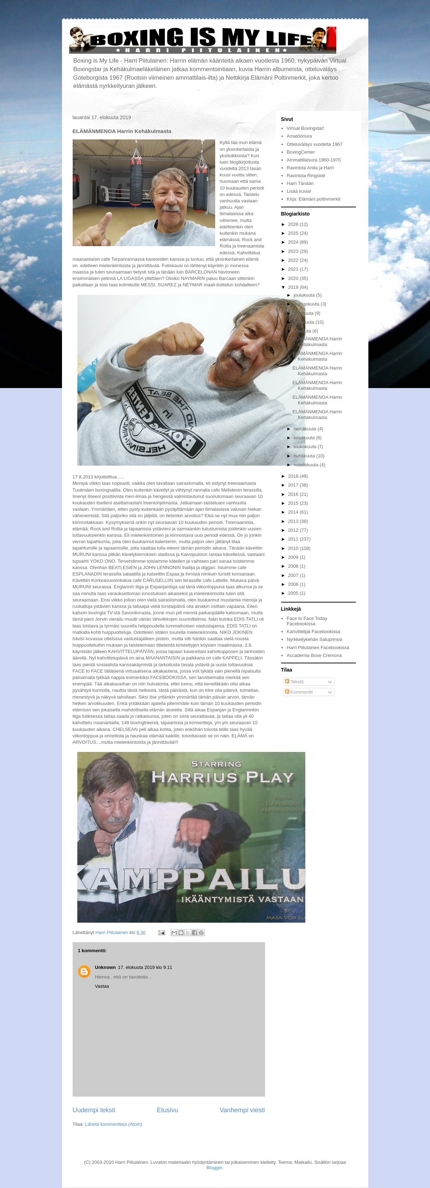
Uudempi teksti (94, 1110)
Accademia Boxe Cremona (314, 655)
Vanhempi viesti (242, 1110)
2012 (294, 530)
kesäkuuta (305, 437)
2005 (294, 593)
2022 (294, 260)
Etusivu (167, 1110)
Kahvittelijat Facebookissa (313, 631)
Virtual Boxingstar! (305, 128)
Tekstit (294, 681)
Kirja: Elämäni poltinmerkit (313, 199)
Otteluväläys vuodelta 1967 (315, 144)
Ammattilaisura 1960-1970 (314, 160)
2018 (294, 476)
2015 (294, 503)
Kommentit (299, 692)
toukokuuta (305, 446)
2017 (294, 485)
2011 (294, 539)
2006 (294, 584)
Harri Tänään (300, 183)
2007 (294, 575)
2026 (294, 224)
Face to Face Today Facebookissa (307, 621)
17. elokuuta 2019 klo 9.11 (145, 967)
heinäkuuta (305, 428)
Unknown (105, 967)
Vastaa (102, 986)
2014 (294, 512)
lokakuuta (304, 313)
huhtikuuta (305, 455)
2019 (294, 287)
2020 (294, 278)
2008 (294, 566)
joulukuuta (305, 295)
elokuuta (303, 331)
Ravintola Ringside (306, 175)
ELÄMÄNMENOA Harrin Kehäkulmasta (317, 341)
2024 (294, 242)
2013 (294, 521)
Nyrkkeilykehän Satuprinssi (314, 639)
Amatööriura (299, 136)
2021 (294, 269)
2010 (294, 548)
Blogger (214, 1167)
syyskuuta (304, 322)
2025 (294, 233)
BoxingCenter (301, 152)
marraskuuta (307, 304)
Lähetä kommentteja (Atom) (113, 1124)
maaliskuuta (307, 464)
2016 (294, 494)
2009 (294, 557)
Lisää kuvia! (299, 191)
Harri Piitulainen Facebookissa (318, 647)
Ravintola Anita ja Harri (310, 167)
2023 (294, 251)
